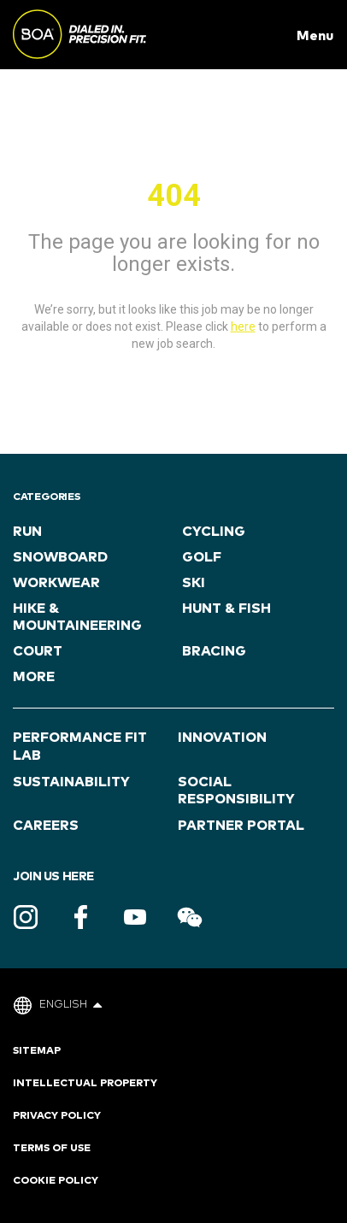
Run (27, 531)
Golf (201, 557)
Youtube (135, 917)
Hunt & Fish (226, 608)
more (34, 677)
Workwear (56, 583)
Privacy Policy (57, 1116)
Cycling (213, 531)
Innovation (222, 737)
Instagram (25, 917)
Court (37, 651)
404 (174, 196)
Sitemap (37, 1051)
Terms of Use (52, 1149)
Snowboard (60, 557)
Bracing (214, 651)
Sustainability (71, 782)
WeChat (190, 917)
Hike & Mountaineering (77, 617)
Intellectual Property (85, 1084)
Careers (46, 825)
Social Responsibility (236, 791)
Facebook (80, 917)
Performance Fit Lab (80, 746)
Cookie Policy (55, 1181)
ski (193, 583)
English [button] (70, 1005)
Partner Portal (241, 825)
